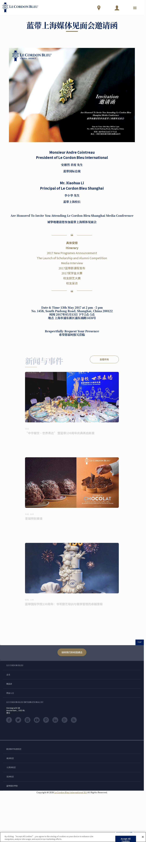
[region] (73, 837)
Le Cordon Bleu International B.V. (70, 792)
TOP (140, 642)
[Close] (143, 837)
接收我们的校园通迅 (71, 652)
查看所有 (104, 359)
